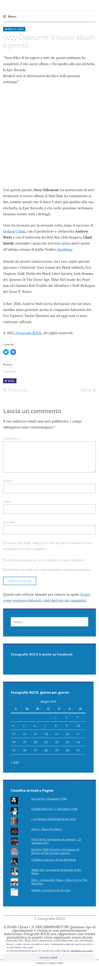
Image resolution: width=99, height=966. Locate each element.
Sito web (9, 522)
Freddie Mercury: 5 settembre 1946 (54, 809)
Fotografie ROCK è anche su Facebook (42, 654)
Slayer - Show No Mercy (46, 829)
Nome (8, 481)
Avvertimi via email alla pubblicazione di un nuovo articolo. (49, 570)
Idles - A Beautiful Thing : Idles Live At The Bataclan (59, 881)
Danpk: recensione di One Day (51, 890)
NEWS (11, 381)
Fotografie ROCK (28, 333)
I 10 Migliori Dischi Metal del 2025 (53, 819)
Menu (12, 16)
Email (8, 501)
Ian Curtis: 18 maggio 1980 (49, 799)
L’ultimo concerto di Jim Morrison (53, 860)
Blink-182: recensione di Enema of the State (56, 871)
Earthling (64, 249)
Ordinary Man (14, 231)
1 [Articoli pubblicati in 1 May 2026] (56, 717)
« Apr (15, 762)
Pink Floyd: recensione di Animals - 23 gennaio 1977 (56, 841)
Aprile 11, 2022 (14, 29)
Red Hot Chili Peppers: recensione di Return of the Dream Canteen (55, 851)
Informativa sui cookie (82, 950)
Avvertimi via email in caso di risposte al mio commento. (46, 560)
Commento (12, 438)
